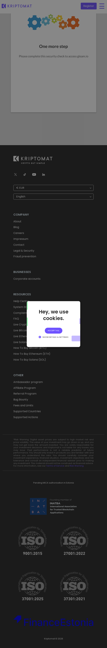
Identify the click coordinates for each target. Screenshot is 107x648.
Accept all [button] (54, 330)
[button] (53, 337)
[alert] (53, 324)
